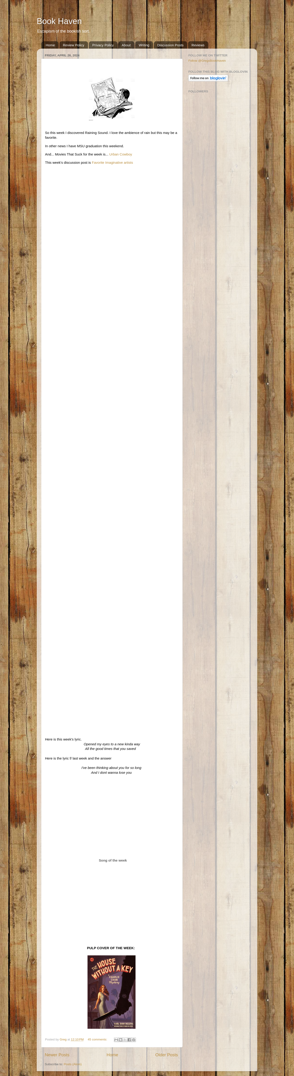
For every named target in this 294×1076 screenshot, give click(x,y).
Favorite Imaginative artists (112, 162)
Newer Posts (57, 1054)
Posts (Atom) (73, 1064)
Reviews (198, 45)
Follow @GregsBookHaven (207, 60)
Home (50, 45)
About (126, 45)
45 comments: (98, 1039)
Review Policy (73, 45)
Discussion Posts (170, 45)
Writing (144, 45)
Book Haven (59, 21)
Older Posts (166, 1054)
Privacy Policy (103, 45)
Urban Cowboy (120, 154)
